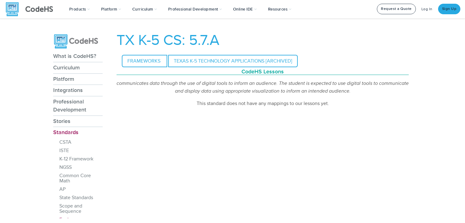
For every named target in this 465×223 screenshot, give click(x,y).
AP (62, 189)
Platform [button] (111, 9)
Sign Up (449, 9)
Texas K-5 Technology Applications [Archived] (233, 61)
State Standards (76, 198)
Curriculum (66, 67)
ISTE (64, 150)
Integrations (68, 90)
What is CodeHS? (74, 56)
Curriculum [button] (144, 9)
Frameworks (144, 61)
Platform (63, 79)
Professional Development (69, 105)
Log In (427, 9)
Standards (66, 132)
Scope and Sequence (70, 208)
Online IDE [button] (245, 9)
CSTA (65, 142)
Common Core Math (75, 178)
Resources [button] (280, 9)
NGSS (65, 167)
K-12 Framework (76, 159)
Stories (61, 121)
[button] (80, 9)
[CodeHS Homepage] (32, 9)
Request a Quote (396, 9)
